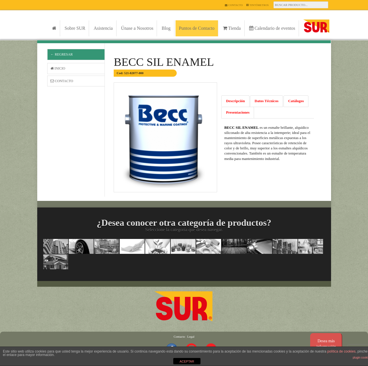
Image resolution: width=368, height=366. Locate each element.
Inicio (57, 68)
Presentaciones (237, 112)
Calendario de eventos (272, 28)
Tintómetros (257, 5)
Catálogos (296, 101)
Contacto (234, 5)
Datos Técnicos (266, 101)
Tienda (232, 28)
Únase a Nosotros (137, 28)
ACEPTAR (187, 361)
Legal (190, 336)
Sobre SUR (75, 28)
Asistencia (103, 28)
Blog (166, 28)
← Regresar (61, 54)
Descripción (235, 101)
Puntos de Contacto (196, 28)
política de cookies (341, 351)
